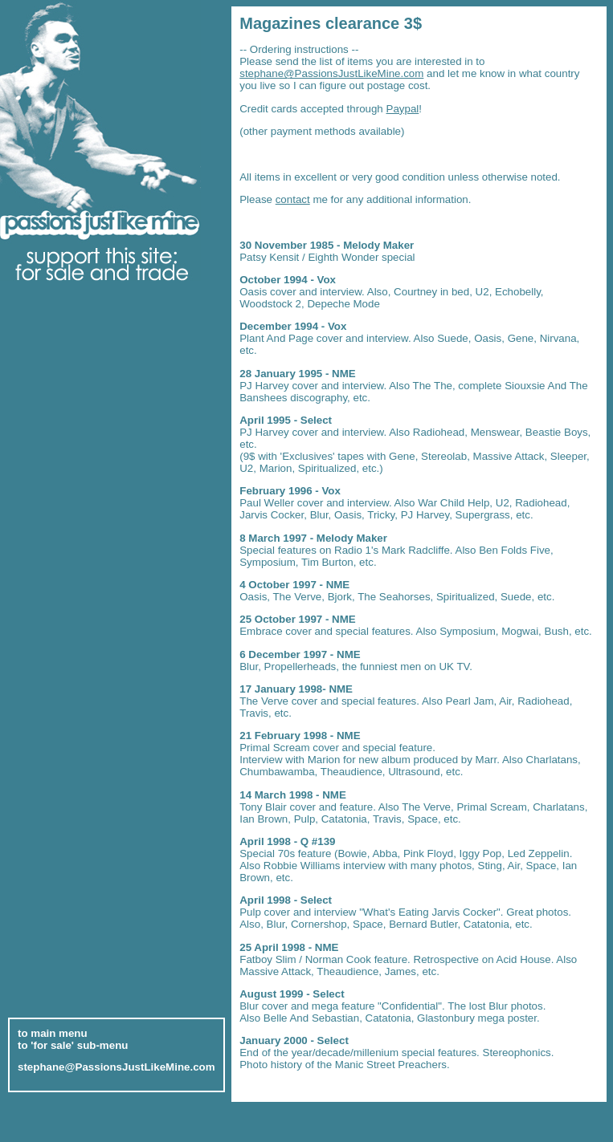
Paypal (402, 109)
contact (293, 199)
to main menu (53, 1029)
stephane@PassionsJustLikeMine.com (331, 73)
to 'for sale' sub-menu (73, 1041)
